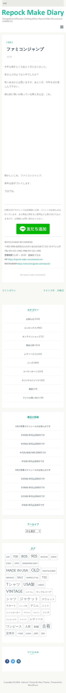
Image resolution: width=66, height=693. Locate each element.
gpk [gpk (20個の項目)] (16, 563)
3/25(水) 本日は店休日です (33, 478)
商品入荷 (30, 345)
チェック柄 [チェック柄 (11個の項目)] (23, 606)
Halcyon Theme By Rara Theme (35, 682)
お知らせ (30, 319)
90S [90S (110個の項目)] (34, 556)
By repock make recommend (32, 274)
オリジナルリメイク (31, 380)
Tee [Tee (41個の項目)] (44, 577)
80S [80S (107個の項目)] (24, 556)
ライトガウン (9, 290)
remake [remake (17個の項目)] (10, 577)
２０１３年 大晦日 (53, 290)
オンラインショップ (31, 336)
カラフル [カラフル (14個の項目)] (29, 592)
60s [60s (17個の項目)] (8, 557)
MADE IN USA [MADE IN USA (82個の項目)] (17, 570)
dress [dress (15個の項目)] (53, 557)
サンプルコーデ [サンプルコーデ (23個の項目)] (43, 592)
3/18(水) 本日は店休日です (33, 487)
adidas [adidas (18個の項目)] (44, 557)
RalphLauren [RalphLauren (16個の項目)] (49, 571)
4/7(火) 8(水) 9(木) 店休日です (33, 452)
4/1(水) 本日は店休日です (33, 461)
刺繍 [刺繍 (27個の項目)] (36, 626)
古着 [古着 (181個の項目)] (46, 625)
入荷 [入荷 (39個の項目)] (28, 626)
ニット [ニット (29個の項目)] (45, 605)
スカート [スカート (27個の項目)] (11, 605)
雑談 (31, 389)
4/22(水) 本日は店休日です (33, 435)
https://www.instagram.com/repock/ (33, 263)
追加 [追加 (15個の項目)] (43, 633)
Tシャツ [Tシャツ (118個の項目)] (13, 584)
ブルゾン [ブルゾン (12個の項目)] (36, 612)
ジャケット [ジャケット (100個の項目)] (29, 598)
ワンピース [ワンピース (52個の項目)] (14, 626)
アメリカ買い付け (31, 397)
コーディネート (30, 371)
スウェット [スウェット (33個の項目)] (48, 599)
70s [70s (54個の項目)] (15, 556)
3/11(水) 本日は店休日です (33, 496)
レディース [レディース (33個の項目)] (36, 619)
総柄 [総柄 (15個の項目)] (36, 633)
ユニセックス (30, 328)
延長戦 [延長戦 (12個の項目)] (28, 633)
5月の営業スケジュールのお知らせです (33, 426)
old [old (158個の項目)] (35, 570)
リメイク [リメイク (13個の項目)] (23, 619)
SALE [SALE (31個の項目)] (20, 577)
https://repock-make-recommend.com (25, 259)
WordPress (33, 685)
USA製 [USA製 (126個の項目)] (29, 584)
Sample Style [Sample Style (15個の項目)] (32, 578)
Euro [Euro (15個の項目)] (8, 563)
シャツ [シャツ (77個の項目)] (11, 599)
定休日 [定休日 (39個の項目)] (10, 633)
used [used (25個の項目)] (41, 584)
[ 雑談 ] (9, 42)
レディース (29, 354)
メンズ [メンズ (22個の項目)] (46, 612)
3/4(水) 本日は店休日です (33, 505)
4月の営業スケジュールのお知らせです (33, 470)
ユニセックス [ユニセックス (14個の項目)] (11, 619)
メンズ (30, 362)
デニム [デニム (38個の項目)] (34, 605)
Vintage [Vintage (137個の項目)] (14, 591)
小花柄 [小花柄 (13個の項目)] (20, 633)
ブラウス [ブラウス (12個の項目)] (27, 612)
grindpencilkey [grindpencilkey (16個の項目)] (30, 563)
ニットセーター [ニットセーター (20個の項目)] (13, 612)
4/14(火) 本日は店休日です (33, 443)
